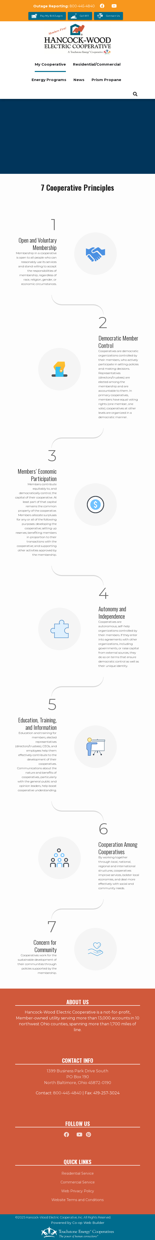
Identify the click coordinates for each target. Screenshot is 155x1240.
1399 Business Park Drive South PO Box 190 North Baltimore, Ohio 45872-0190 (77, 1077)
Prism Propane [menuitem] (106, 79)
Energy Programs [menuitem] (49, 79)
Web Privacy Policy (77, 1191)
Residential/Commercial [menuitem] (96, 64)
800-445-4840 (82, 6)
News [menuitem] (78, 79)
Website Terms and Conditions (77, 1200)
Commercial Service (77, 1182)
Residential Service (77, 1173)
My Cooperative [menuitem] (50, 64)
